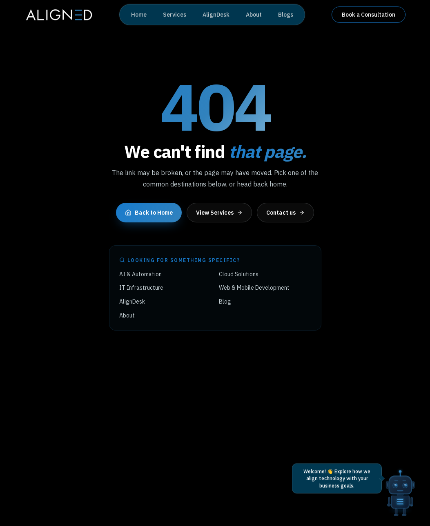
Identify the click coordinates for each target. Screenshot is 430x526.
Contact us (285, 212)
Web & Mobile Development (254, 287)
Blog (225, 301)
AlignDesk (216, 14)
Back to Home (149, 212)
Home (139, 14)
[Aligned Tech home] (59, 14)
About (254, 14)
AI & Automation (140, 274)
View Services (219, 212)
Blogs (285, 14)
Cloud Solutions (238, 274)
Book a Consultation (368, 14)
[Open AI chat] (400, 483)
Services (174, 14)
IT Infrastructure (141, 287)
